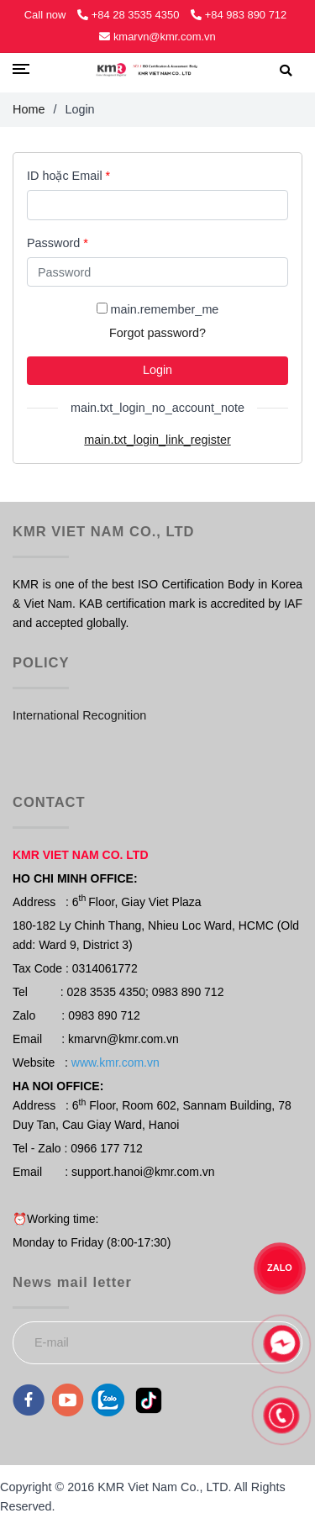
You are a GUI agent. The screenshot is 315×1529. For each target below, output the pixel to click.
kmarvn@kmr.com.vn (157, 36)
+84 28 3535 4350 (129, 14)
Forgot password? (157, 333)
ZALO (280, 1267)
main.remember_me (165, 309)
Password (57, 243)
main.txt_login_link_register (157, 439)
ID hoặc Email (68, 175)
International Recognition (79, 715)
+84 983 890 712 (238, 14)
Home (29, 109)
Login (157, 370)
